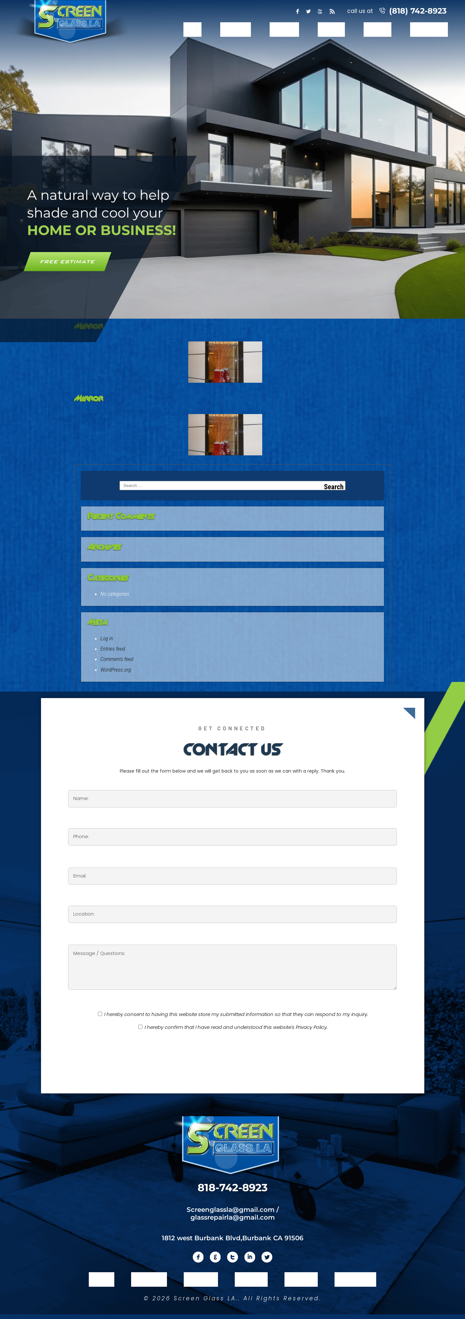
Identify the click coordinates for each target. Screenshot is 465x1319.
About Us (235, 29)
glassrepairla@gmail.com (233, 1217)
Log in (106, 638)
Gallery (331, 29)
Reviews (377, 29)
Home (192, 29)
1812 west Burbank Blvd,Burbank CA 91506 (233, 1237)
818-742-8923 (232, 1187)
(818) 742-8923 (418, 10)
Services (284, 29)
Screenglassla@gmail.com (230, 1209)
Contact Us (429, 29)
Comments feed (116, 659)
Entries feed (112, 648)
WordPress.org (115, 669)
